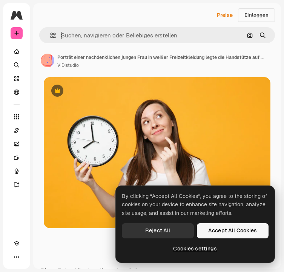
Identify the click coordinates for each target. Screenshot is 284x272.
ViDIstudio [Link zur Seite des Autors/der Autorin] (68, 65)
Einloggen (256, 15)
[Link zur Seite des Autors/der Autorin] (47, 60)
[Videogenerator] (17, 157)
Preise (225, 15)
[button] (50, 35)
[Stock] (17, 79)
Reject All (157, 230)
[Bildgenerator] (17, 144)
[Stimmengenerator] (17, 171)
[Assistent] (17, 185)
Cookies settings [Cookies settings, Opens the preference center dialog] (195, 248)
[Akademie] (17, 243)
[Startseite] (17, 51)
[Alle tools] (17, 117)
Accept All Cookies (232, 230)
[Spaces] (17, 130)
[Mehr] (17, 257)
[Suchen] (17, 65)
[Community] (17, 92)
